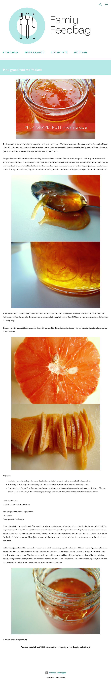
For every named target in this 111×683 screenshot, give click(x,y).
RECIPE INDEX (10, 52)
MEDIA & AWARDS (34, 52)
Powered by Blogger (55, 672)
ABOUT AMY (80, 52)
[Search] (100, 4)
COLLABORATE (59, 52)
